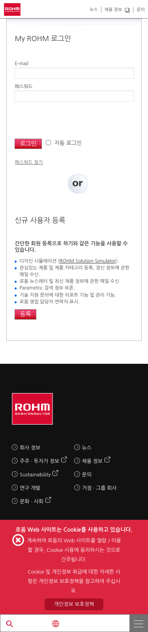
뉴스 (94, 10)
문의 (141, 10)
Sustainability (35, 474)
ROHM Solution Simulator (88, 261)
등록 (25, 314)
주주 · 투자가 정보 (39, 461)
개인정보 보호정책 (74, 604)
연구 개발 (30, 488)
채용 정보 (113, 10)
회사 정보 (30, 447)
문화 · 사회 (31, 501)
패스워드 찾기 (29, 162)
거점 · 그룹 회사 (99, 488)
